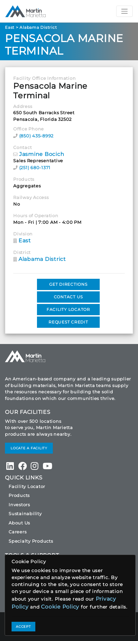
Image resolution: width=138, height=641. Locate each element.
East (10, 27)
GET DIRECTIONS (68, 284)
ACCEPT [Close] (23, 626)
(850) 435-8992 (36, 135)
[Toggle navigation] (124, 11)
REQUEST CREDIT (68, 322)
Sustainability (25, 513)
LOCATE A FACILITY (29, 448)
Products (19, 495)
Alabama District (38, 27)
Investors (19, 504)
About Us (19, 522)
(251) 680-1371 (35, 167)
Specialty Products (31, 541)
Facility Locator (27, 486)
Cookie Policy (60, 607)
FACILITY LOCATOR (68, 309)
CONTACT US (68, 296)
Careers (17, 531)
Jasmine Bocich (41, 154)
